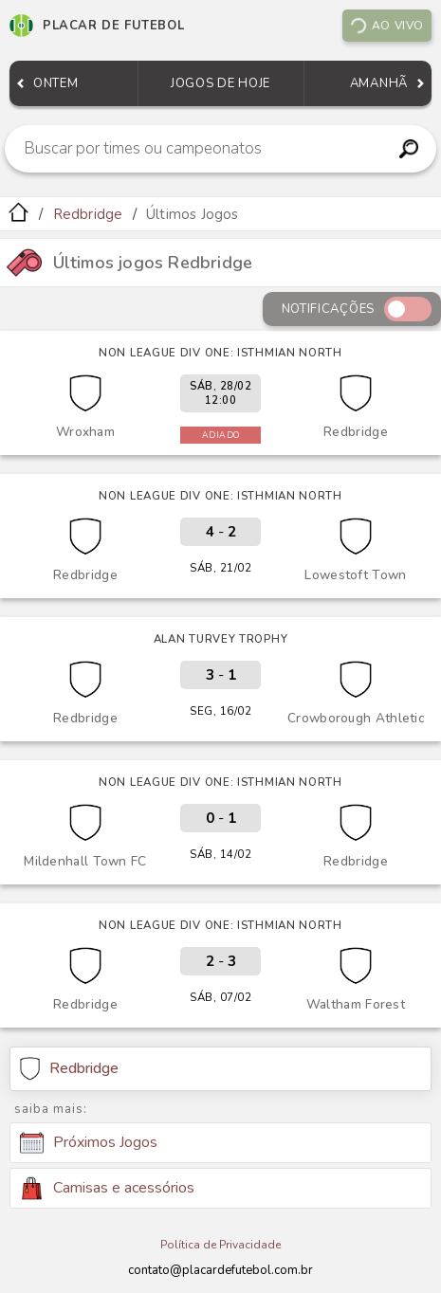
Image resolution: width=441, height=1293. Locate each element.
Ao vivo (386, 25)
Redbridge (88, 214)
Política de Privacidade (220, 1244)
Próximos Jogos (88, 1143)
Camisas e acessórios (107, 1188)
